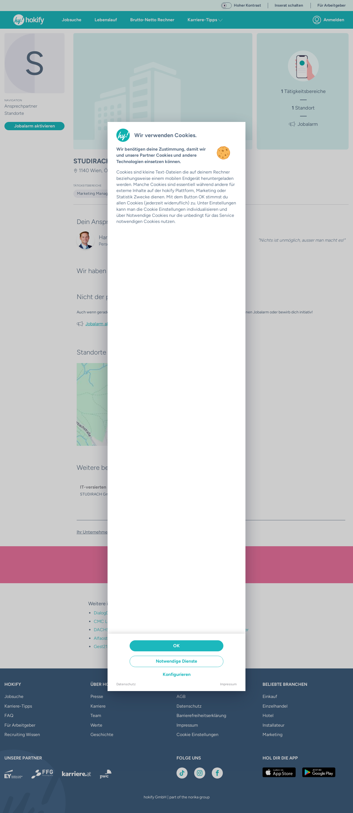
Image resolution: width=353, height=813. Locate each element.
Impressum (228, 684)
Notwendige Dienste (176, 661)
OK (176, 645)
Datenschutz (126, 684)
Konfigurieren (177, 674)
